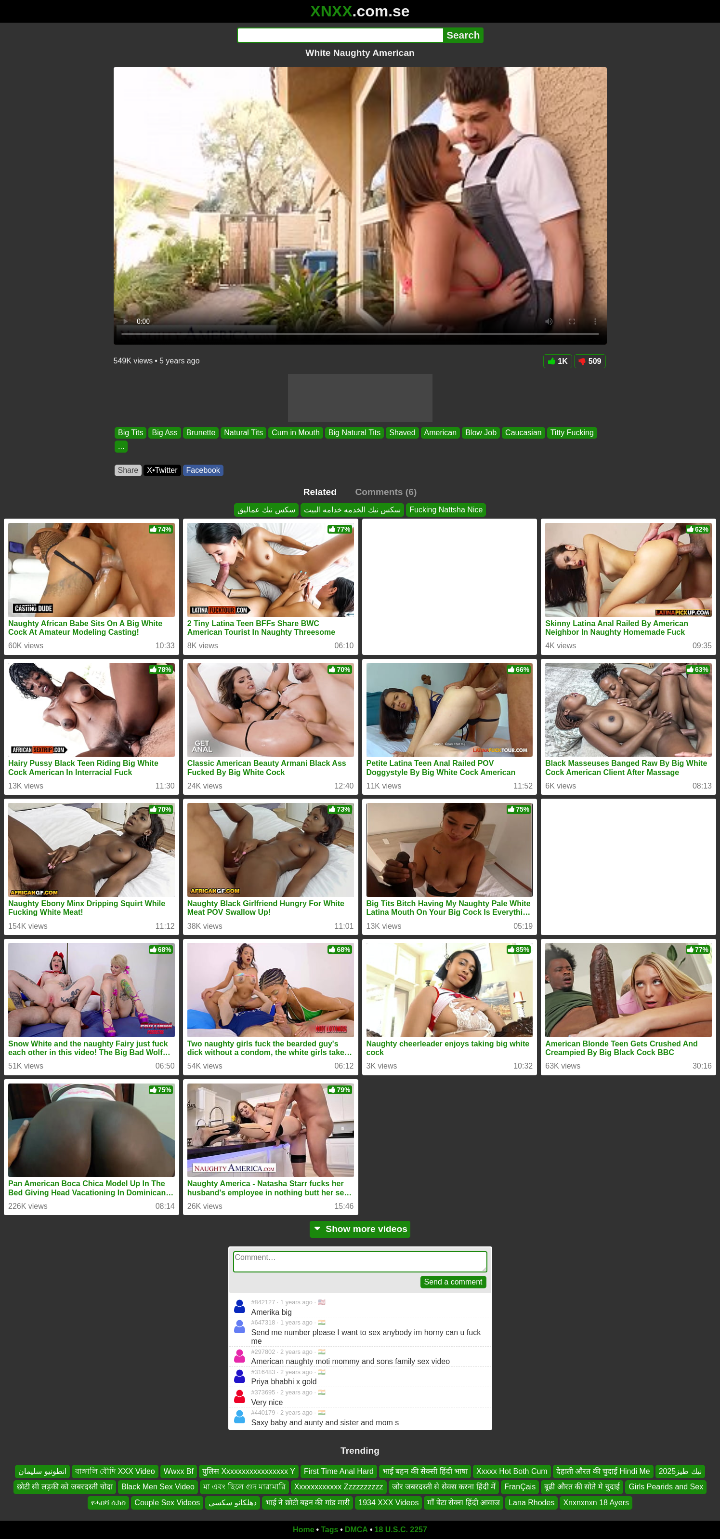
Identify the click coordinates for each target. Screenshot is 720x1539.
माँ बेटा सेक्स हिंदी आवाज (463, 1503)
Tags (329, 1530)
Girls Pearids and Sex (665, 1487)
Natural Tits (243, 432)
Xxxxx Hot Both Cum (512, 1471)
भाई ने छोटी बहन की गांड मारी (307, 1503)
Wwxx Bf (179, 1471)
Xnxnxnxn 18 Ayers (596, 1503)
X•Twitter (162, 470)
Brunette (200, 432)
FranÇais (520, 1487)
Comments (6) (386, 492)
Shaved (402, 432)
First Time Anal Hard (339, 1471)
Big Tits (130, 432)
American (440, 432)
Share (128, 470)
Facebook (203, 470)
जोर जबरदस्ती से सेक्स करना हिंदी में (444, 1487)
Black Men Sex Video (158, 1487)
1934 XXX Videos (388, 1503)
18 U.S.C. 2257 (401, 1530)
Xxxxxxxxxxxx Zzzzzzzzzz (338, 1487)
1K (557, 361)
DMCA (356, 1530)
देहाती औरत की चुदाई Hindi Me (603, 1471)
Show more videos (360, 1229)
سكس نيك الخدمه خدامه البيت (352, 510)
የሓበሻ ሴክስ (108, 1503)
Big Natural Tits (354, 432)
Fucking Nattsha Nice (446, 510)
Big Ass (164, 432)
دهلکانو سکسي (232, 1503)
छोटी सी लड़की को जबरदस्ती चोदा (65, 1487)
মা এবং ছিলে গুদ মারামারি (244, 1487)
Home (303, 1530)
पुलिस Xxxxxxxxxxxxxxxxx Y (248, 1471)
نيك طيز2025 (680, 1471)
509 (590, 361)
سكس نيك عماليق (266, 510)
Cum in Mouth (296, 432)
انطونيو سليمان (42, 1471)
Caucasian (523, 432)
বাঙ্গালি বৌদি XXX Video (115, 1471)
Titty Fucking (571, 432)
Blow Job (481, 432)
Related (320, 492)
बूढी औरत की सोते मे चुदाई (582, 1487)
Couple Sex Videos (167, 1503)
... (121, 446)
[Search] (340, 35)
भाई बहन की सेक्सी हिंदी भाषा (425, 1471)
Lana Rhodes (531, 1503)
